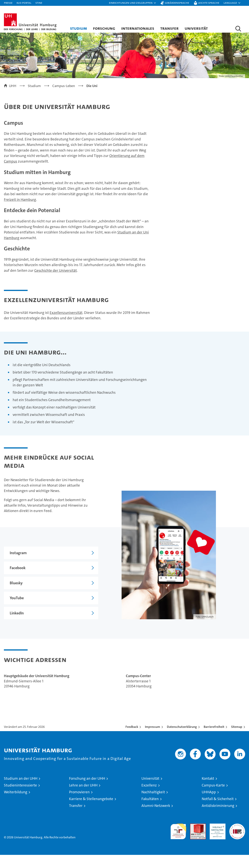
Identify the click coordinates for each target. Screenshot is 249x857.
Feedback (131, 729)
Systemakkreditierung (237, 828)
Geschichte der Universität (55, 272)
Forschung (104, 28)
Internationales (137, 28)
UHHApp (209, 794)
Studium (78, 28)
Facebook (14, 570)
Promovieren (79, 794)
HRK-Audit (217, 828)
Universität (196, 28)
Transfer (169, 28)
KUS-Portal (24, 3)
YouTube (14, 600)
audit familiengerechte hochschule (178, 832)
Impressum (152, 729)
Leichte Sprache (208, 3)
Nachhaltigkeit (153, 794)
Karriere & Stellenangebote (91, 801)
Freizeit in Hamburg (20, 201)
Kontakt (208, 780)
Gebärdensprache (177, 3)
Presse (8, 3)
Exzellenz (149, 787)
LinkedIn (14, 615)
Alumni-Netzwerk (155, 807)
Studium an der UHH (20, 780)
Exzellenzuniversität (66, 314)
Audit (193, 828)
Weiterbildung (15, 794)
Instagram (15, 555)
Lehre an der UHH (83, 787)
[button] (132, 3)
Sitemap (236, 729)
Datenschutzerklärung (182, 729)
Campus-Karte (213, 787)
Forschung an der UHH (87, 780)
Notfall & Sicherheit (218, 801)
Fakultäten (150, 801)
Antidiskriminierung (218, 807)
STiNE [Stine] (38, 3)
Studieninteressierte (20, 787)
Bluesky (13, 585)
